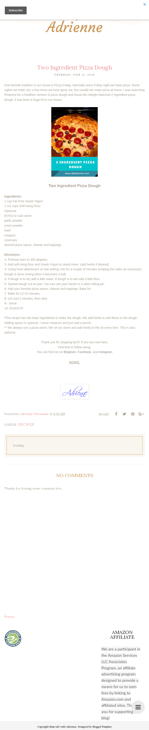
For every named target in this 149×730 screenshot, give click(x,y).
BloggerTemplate (102, 726)
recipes (26, 424)
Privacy (9, 617)
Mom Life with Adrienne (75, 20)
